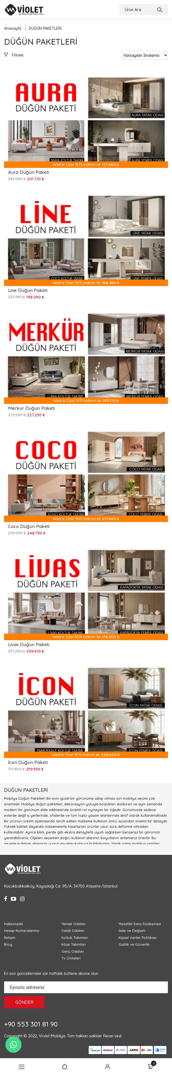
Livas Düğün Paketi (28, 644)
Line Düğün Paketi (27, 290)
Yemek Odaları (73, 924)
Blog (8, 944)
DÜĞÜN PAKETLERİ (45, 28)
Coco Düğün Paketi (29, 526)
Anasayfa (12, 28)
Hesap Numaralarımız (21, 930)
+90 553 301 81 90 (31, 1024)
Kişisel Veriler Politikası (137, 937)
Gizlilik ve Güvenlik (134, 944)
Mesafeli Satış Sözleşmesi (140, 924)
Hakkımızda (13, 924)
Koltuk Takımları (74, 937)
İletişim (9, 937)
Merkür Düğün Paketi (31, 408)
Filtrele (13, 55)
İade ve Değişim (132, 930)
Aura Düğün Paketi (28, 172)
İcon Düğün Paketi (28, 762)
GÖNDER (24, 1002)
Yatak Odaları (72, 930)
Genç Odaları (72, 951)
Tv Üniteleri (71, 958)
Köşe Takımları (73, 944)
